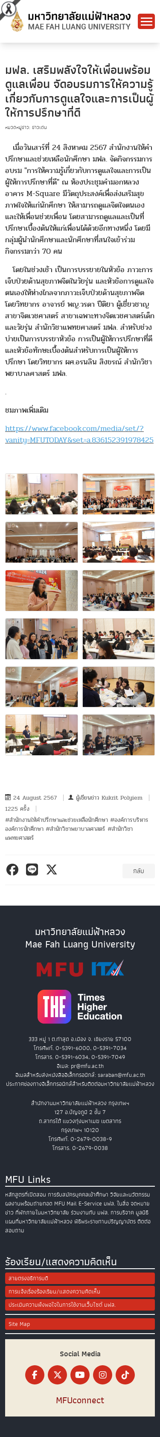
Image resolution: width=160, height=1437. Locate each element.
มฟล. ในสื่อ (116, 1203)
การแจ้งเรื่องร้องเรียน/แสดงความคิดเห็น (54, 1291)
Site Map (19, 1324)
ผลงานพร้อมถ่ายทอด (28, 1203)
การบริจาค (122, 1212)
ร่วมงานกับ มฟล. (90, 1212)
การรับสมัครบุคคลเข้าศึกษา (78, 1194)
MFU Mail (65, 1203)
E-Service (90, 1203)
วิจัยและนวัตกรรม (130, 1194)
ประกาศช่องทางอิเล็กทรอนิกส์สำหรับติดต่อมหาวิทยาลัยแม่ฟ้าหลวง (80, 1083)
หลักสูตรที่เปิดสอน (25, 1194)
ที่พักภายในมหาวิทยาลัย (42, 1212)
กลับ (138, 871)
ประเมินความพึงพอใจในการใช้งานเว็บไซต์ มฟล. (62, 1304)
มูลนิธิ (142, 1212)
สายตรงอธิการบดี (28, 1278)
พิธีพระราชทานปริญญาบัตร (105, 1221)
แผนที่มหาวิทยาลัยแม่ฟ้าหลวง (39, 1221)
